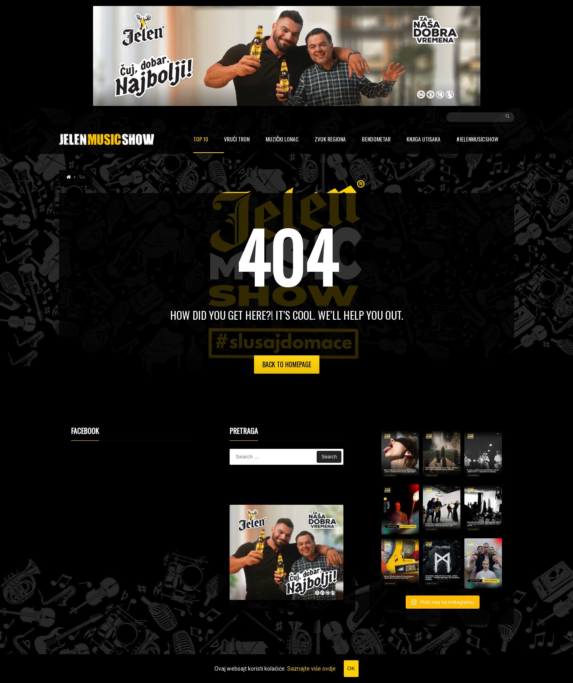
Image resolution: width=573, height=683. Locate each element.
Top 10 (200, 139)
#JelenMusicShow (477, 139)
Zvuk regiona (330, 139)
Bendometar (376, 139)
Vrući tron (237, 139)
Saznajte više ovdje (311, 668)
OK (351, 668)
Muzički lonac (282, 139)
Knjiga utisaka (423, 139)
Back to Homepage (286, 364)
